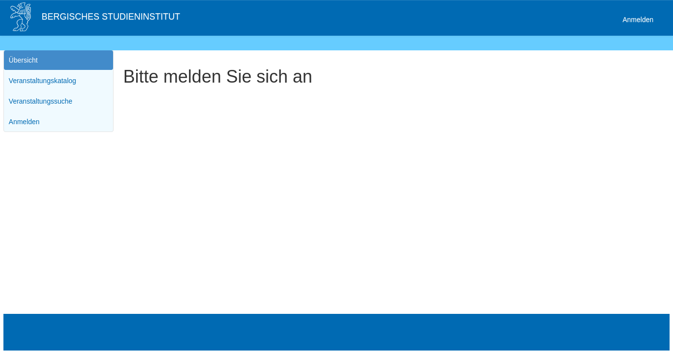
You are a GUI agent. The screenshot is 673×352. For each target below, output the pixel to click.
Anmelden (638, 19)
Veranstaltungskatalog (42, 81)
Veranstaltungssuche (40, 101)
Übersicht (23, 60)
